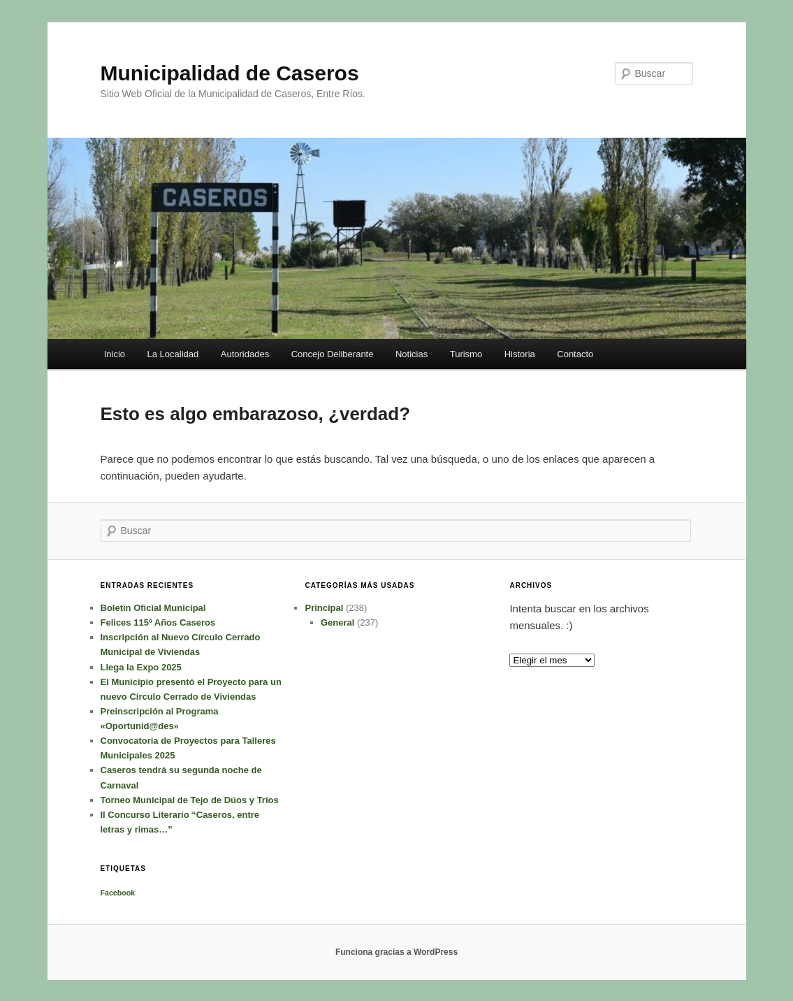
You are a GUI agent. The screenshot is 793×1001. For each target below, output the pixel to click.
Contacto (575, 354)
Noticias (411, 354)
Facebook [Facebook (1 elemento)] (118, 892)
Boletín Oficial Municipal (153, 608)
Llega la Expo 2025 (141, 667)
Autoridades (245, 354)
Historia (519, 354)
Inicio (114, 354)
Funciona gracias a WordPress (396, 952)
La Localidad (173, 354)
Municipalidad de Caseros (230, 73)
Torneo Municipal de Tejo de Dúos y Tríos (190, 800)
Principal (324, 608)
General (337, 622)
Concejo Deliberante (332, 354)
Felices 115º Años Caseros (158, 622)
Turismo (466, 354)
